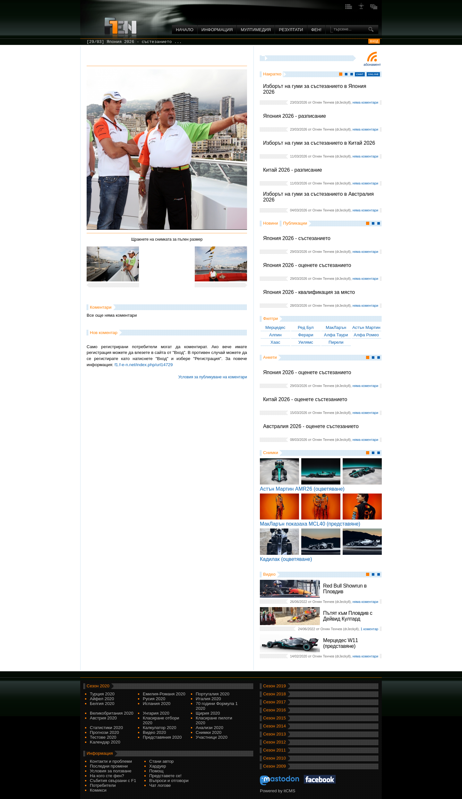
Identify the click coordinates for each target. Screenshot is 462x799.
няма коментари (365, 102)
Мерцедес (275, 327)
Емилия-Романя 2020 (164, 694)
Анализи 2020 (209, 727)
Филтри (270, 318)
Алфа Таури (336, 334)
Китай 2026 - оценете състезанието (305, 399)
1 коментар (369, 629)
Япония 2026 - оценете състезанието (307, 265)
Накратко (272, 74)
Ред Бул (306, 327)
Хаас (275, 342)
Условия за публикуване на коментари (212, 377)
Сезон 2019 (274, 685)
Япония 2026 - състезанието (296, 238)
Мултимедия (256, 29)
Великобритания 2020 (111, 713)
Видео (269, 574)
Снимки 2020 (208, 732)
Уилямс (305, 342)
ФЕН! (316, 29)
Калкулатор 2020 (159, 727)
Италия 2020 (208, 698)
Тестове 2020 (103, 737)
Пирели (336, 342)
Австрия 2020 (103, 718)
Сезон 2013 (274, 734)
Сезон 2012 (274, 742)
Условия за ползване (111, 771)
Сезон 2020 (98, 685)
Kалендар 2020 (105, 742)
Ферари (305, 334)
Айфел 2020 (102, 698)
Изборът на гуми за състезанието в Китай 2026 (319, 143)
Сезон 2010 (274, 758)
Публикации (295, 223)
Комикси (98, 790)
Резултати (291, 29)
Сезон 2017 (274, 702)
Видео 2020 (154, 732)
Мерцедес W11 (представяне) (340, 643)
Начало (184, 29)
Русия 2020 (154, 698)
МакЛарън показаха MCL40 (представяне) (310, 524)
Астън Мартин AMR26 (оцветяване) (302, 489)
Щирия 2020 (208, 713)
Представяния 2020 (162, 737)
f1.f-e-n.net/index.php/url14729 (144, 364)
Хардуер (157, 766)
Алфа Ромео (366, 334)
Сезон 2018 (274, 694)
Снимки (270, 452)
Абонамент (372, 64)
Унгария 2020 (156, 713)
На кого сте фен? (107, 775)
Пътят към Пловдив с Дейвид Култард (347, 616)
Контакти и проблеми (111, 761)
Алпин (275, 334)
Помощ (156, 771)
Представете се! (165, 775)
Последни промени (109, 766)
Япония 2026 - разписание (294, 116)
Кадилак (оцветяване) (286, 559)
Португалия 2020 (212, 694)
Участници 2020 (211, 737)
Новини (270, 223)
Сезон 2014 (274, 726)
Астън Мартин (366, 327)
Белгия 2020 (102, 703)
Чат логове (160, 785)
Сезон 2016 (274, 710)
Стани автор (161, 761)
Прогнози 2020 (104, 732)
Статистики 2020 (106, 727)
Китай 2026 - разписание (292, 170)
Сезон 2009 (274, 766)
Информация (217, 29)
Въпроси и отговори (169, 780)
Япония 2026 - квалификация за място (309, 292)
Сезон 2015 (274, 718)
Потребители (103, 785)
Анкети (270, 357)
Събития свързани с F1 (113, 780)
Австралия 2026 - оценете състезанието (311, 426)
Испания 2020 (156, 703)
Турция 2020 (102, 694)
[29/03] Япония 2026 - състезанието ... (134, 41)
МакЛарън (336, 327)
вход (374, 41)
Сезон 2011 (274, 750)
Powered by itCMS (277, 790)
